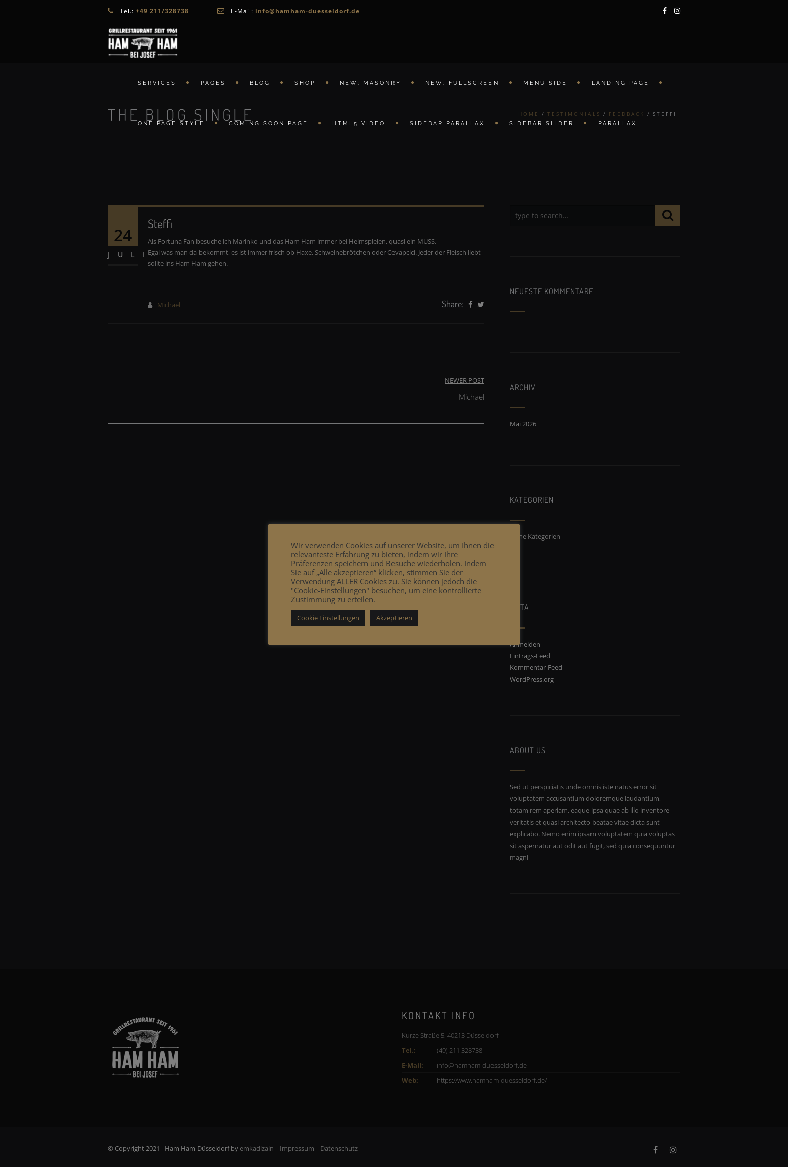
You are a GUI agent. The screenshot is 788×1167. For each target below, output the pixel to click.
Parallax (617, 123)
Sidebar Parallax (447, 123)
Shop (305, 83)
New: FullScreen (462, 83)
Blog (260, 83)
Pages (213, 83)
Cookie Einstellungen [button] (328, 617)
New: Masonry (370, 83)
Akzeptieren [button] (394, 617)
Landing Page (620, 83)
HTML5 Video (358, 123)
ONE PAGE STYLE (171, 123)
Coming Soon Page (268, 123)
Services (157, 83)
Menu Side (545, 83)
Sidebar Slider (541, 123)
